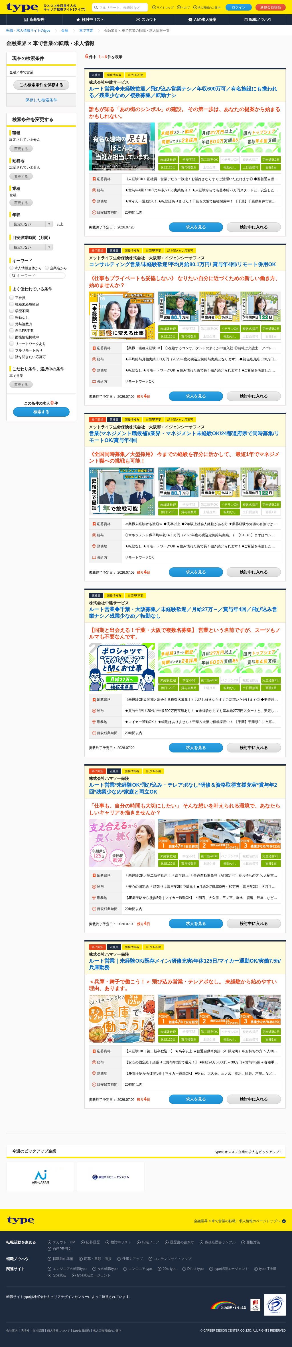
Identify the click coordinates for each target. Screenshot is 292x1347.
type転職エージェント (231, 1269)
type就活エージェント (94, 1275)
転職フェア (150, 1242)
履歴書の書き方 (182, 1242)
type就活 (59, 1275)
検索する (41, 411)
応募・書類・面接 (97, 1259)
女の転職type (108, 1269)
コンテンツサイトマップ (172, 1259)
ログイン (239, 7)
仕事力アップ (132, 1259)
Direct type (195, 1269)
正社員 (20, 298)
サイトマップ (165, 7)
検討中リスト (121, 1242)
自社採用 (38, 1330)
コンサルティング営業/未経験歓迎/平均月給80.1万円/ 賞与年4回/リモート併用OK (182, 264)
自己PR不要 (24, 330)
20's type (170, 1269)
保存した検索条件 (41, 100)
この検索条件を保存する (41, 85)
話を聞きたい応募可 (30, 357)
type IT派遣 (268, 1269)
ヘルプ (185, 7)
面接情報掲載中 (27, 337)
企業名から (58, 268)
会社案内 (12, 1330)
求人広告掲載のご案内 (107, 1330)
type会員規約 (81, 1330)
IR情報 (25, 1330)
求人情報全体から (28, 268)
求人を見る (196, 227)
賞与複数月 (23, 324)
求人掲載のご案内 (209, 7)
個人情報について (58, 1330)
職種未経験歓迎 (27, 304)
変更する (21, 149)
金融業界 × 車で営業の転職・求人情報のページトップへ (237, 1221)
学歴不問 (22, 311)
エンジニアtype (140, 1269)
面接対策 (253, 1242)
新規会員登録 (270, 7)
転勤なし (22, 317)
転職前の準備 (63, 1259)
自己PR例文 (62, 1249)
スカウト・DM (64, 1242)
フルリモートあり (28, 350)
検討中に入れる (254, 227)
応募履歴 (93, 1242)
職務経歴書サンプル (220, 1242)
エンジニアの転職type (70, 1269)
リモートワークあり (30, 344)
